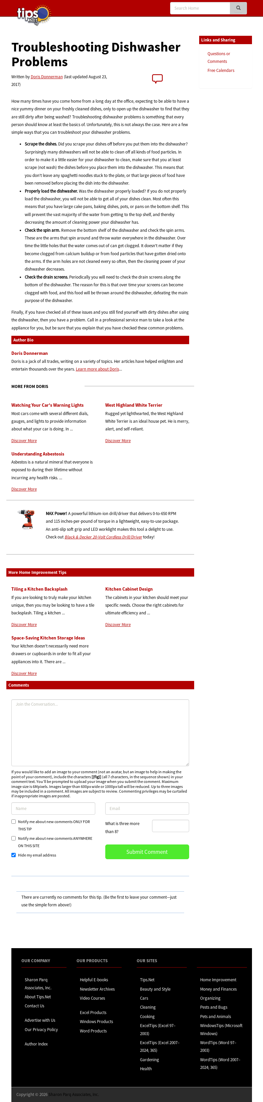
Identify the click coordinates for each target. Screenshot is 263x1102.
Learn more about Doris (97, 369)
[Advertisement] (232, 196)
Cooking (147, 1016)
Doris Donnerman (47, 77)
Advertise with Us (40, 1020)
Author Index (36, 1044)
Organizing (210, 998)
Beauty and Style (155, 989)
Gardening (149, 1060)
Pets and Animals (215, 1016)
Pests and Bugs (213, 1007)
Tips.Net (147, 980)
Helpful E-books (94, 980)
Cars (144, 998)
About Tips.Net (38, 997)
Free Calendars (221, 70)
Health (146, 1069)
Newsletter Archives (97, 989)
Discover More (24, 440)
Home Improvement (218, 980)
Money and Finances (218, 989)
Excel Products (93, 1012)
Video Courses (92, 998)
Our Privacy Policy (41, 1029)
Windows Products (96, 1021)
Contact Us (34, 1006)
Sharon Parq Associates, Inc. (73, 1094)
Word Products (93, 1031)
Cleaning (148, 1007)
